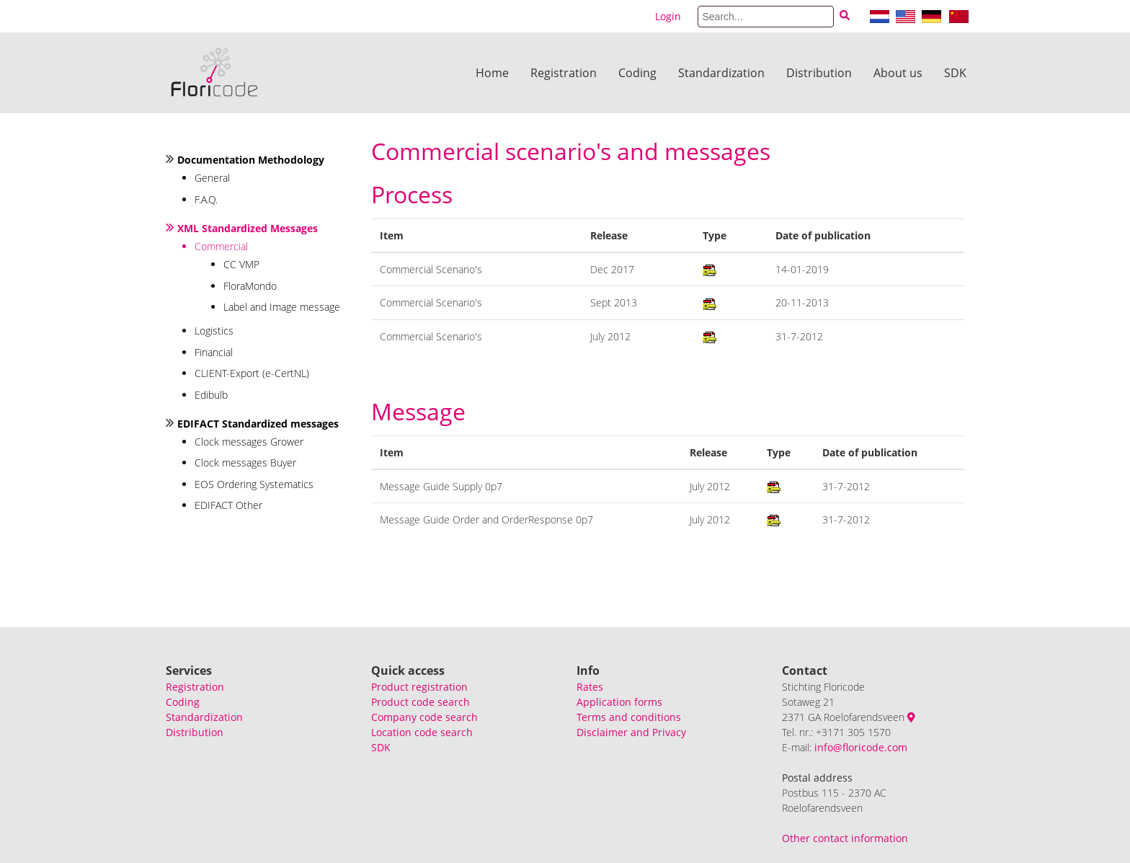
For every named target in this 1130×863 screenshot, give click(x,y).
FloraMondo (250, 286)
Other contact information (845, 838)
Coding (637, 73)
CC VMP (241, 264)
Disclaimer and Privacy (631, 732)
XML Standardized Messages (247, 228)
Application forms (619, 702)
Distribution (819, 73)
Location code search (422, 732)
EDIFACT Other (228, 505)
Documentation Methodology (250, 160)
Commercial (221, 246)
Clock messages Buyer (245, 462)
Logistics (214, 330)
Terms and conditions (629, 717)
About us (897, 73)
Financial (214, 352)
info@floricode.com (860, 747)
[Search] (766, 16)
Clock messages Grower (249, 441)
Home (492, 73)
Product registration (419, 687)
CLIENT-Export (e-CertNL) (252, 373)
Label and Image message (281, 307)
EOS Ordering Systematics (254, 484)
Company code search (424, 717)
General (212, 178)
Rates (590, 687)
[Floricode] (214, 72)
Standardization (721, 73)
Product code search (420, 702)
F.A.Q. (206, 199)
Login (668, 16)
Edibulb (211, 395)
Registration (563, 73)
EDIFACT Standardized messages (258, 423)
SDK (955, 73)
